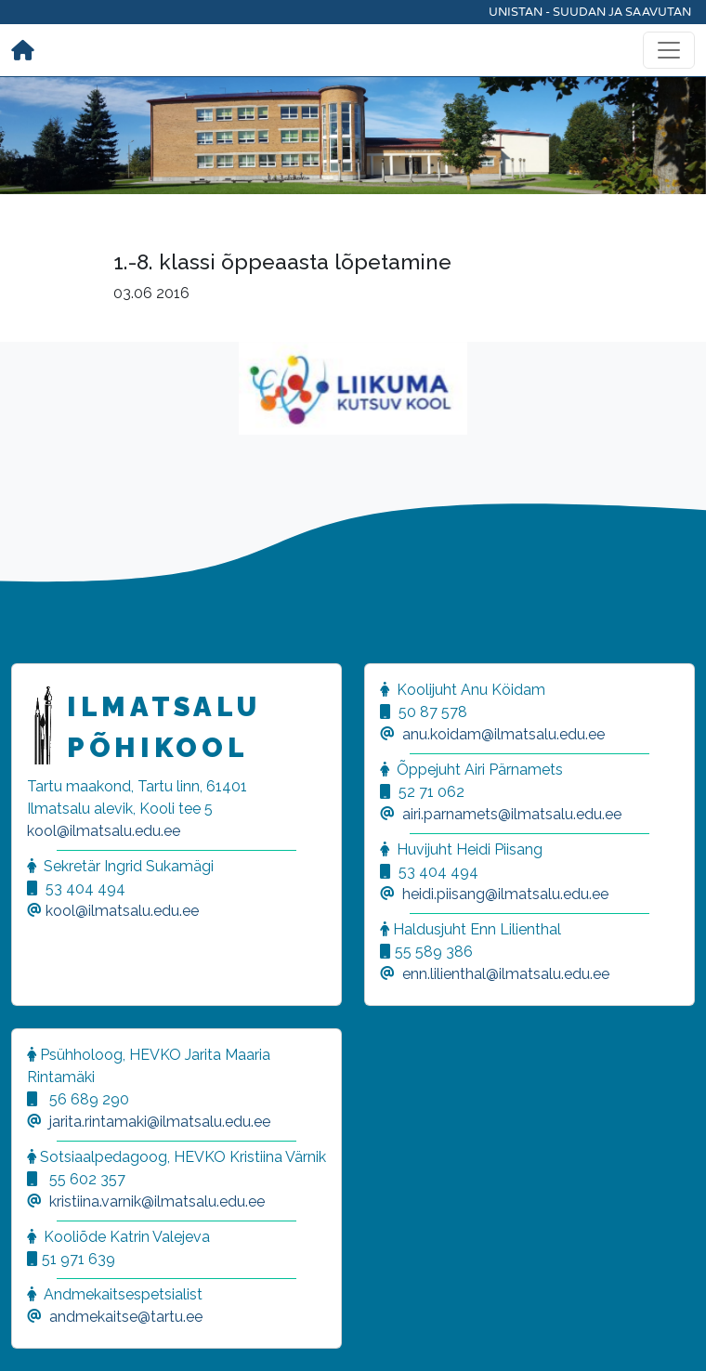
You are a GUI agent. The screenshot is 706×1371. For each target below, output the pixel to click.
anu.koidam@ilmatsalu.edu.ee (503, 734)
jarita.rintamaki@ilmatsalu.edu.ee (159, 1121)
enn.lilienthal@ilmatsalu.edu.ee (505, 974)
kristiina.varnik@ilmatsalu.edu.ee (157, 1201)
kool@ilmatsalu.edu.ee (103, 831)
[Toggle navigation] (669, 50)
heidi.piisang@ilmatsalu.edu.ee (505, 894)
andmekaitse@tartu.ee (126, 1316)
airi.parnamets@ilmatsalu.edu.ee (511, 814)
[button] (37, 1334)
